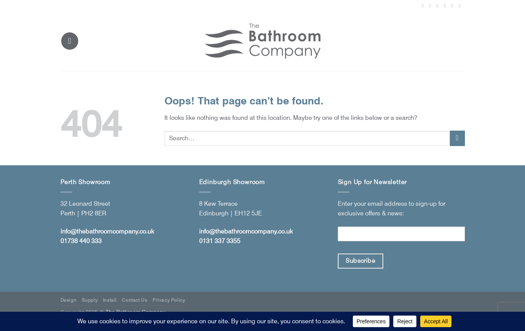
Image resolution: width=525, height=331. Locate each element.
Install (110, 300)
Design (68, 300)
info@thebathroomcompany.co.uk (107, 231)
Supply (90, 300)
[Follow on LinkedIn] (453, 5)
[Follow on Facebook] (424, 5)
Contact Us (134, 300)
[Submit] (457, 138)
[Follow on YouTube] (461, 5)
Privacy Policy (169, 300)
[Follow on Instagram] (431, 5)
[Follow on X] (438, 5)
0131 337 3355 (219, 241)
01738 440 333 (81, 241)
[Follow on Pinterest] (446, 5)
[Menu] (69, 40)
